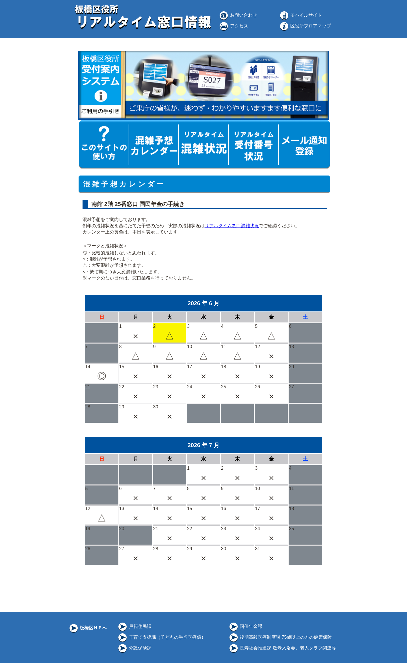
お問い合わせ (237, 15)
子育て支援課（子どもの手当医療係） (161, 637)
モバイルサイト (300, 15)
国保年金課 (245, 626)
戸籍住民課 (134, 626)
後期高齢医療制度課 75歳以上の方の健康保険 (280, 637)
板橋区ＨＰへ (87, 627)
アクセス (233, 25)
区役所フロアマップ (305, 25)
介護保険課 (134, 647)
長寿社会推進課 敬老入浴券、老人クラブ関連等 (282, 647)
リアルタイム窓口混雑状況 (232, 225)
